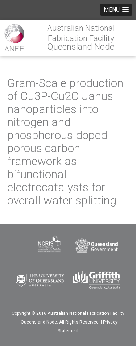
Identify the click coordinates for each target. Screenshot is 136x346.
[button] (116, 10)
